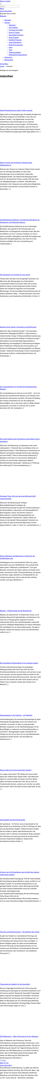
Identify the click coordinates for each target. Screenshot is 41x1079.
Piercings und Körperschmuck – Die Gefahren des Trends (19, 932)
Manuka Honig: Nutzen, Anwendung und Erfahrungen (18, 327)
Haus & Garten (14, 37)
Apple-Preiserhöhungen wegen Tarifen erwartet (16, 110)
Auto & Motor (13, 27)
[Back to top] (4, 1063)
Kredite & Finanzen (15, 40)
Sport (10, 47)
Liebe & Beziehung (15, 42)
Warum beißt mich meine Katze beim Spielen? (16, 770)
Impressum (8, 57)
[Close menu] (4, 64)
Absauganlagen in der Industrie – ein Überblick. (16, 715)
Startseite (7, 20)
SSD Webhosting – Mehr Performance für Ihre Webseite (19, 1036)
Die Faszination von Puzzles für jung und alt (15, 275)
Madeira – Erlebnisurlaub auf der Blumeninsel (15, 611)
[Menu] (2, 8)
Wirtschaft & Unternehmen (18, 55)
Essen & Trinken (14, 32)
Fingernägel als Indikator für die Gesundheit (15, 984)
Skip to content (5, 1)
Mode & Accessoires (16, 45)
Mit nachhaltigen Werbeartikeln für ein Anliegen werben (19, 663)
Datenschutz (8, 60)
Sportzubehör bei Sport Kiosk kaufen (12, 820)
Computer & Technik (16, 30)
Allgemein (12, 25)
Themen (7, 22)
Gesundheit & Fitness (16, 35)
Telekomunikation (15, 52)
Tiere (10, 50)
